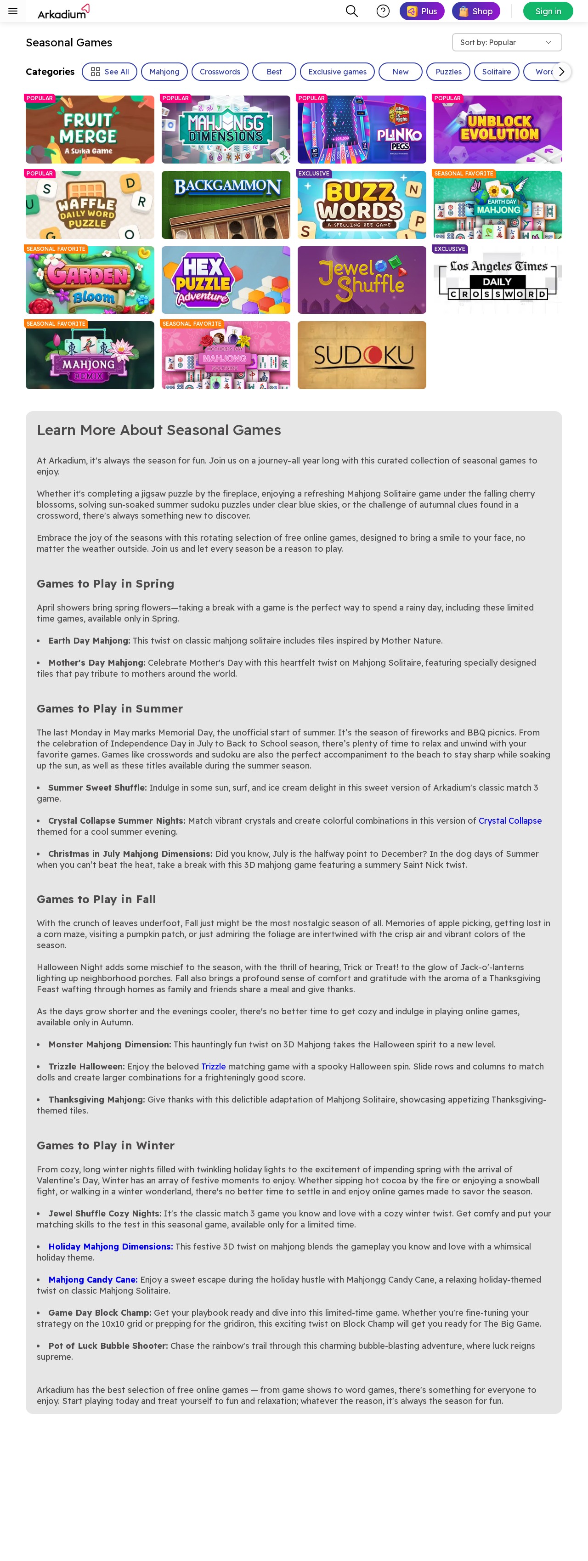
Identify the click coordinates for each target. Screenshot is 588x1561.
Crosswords (220, 71)
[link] (422, 11)
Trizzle (213, 1066)
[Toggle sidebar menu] (13, 11)
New (400, 71)
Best (274, 71)
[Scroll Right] (562, 71)
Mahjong (164, 71)
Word (545, 71)
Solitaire (496, 71)
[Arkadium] (64, 11)
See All (109, 71)
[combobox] (352, 11)
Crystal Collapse (510, 820)
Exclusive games (337, 71)
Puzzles (448, 71)
